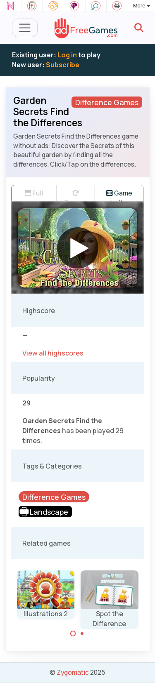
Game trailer (119, 194)
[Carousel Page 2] (82, 633)
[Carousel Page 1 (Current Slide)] (73, 633)
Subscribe (62, 64)
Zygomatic (73, 672)
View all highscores (52, 353)
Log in (67, 54)
